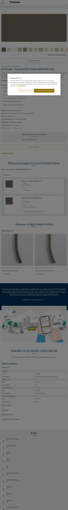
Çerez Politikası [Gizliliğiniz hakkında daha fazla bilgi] (21, 85)
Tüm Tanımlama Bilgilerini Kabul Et (44, 90)
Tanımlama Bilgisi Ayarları (25, 90)
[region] (34, 84)
